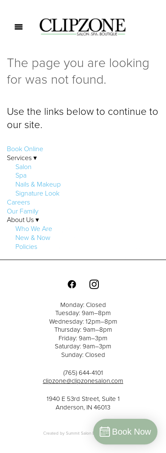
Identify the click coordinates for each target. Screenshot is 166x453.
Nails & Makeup (38, 184)
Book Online (25, 148)
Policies (26, 246)
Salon (23, 166)
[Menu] (18, 26)
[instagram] (94, 284)
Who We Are (33, 228)
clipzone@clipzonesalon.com (83, 380)
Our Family (23, 211)
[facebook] (72, 284)
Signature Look (37, 193)
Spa (21, 175)
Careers (18, 202)
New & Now (32, 237)
